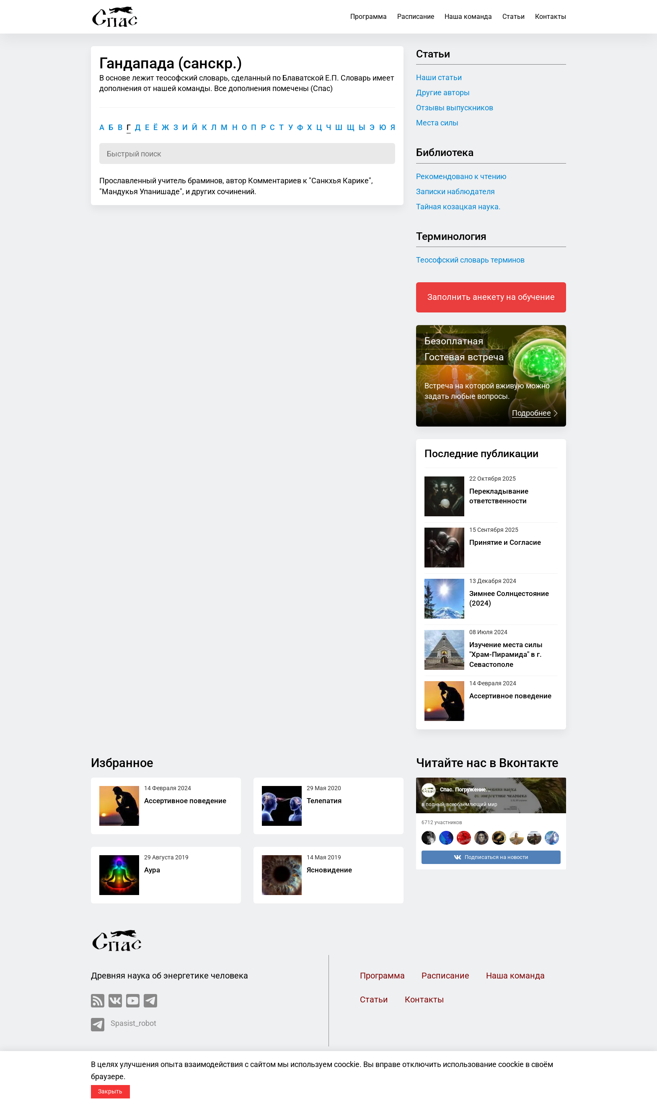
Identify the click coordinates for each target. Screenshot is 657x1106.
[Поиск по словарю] (247, 153)
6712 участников (442, 822)
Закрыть (110, 1091)
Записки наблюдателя (455, 191)
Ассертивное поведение (510, 696)
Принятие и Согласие (505, 542)
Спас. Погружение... (465, 789)
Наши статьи (439, 77)
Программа (368, 17)
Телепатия (324, 800)
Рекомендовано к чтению (461, 176)
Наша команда (468, 17)
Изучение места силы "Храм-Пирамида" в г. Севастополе (506, 654)
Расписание (415, 17)
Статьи (513, 17)
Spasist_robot (123, 1024)
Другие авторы (443, 92)
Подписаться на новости (491, 857)
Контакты (550, 17)
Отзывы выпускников (454, 107)
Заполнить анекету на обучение (491, 297)
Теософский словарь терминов (470, 259)
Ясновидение (329, 870)
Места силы (437, 122)
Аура (152, 870)
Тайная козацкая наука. (458, 206)
